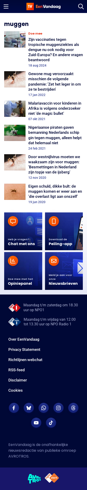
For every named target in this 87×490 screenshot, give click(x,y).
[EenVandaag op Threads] (73, 408)
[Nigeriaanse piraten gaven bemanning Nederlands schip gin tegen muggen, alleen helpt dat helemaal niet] (43, 138)
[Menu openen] (6, 6)
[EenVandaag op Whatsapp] (44, 408)
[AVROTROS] (34, 479)
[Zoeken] (81, 6)
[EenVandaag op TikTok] (51, 423)
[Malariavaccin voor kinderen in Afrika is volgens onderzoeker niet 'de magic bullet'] (43, 111)
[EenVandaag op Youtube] (36, 423)
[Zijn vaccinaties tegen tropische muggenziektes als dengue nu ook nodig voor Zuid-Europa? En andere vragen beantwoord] (43, 49)
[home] (43, 6)
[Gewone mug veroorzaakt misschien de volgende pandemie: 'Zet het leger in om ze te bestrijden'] (43, 84)
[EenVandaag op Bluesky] (29, 408)
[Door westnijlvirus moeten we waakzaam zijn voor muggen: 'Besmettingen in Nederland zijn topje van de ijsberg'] (43, 167)
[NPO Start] (52, 478)
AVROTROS (18, 456)
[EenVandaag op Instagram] (58, 408)
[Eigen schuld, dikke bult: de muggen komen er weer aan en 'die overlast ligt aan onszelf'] (43, 194)
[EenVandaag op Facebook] (14, 408)
